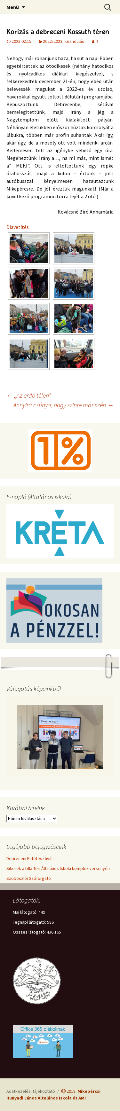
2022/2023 (52, 41)
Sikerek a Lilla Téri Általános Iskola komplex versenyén (58, 868)
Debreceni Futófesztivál (29, 858)
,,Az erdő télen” (28, 395)
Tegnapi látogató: (30, 922)
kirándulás (74, 41)
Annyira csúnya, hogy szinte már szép (63, 405)
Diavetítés (17, 227)
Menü (12, 7)
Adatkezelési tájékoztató (30, 1091)
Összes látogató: (30, 932)
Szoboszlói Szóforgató (28, 878)
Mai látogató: (25, 912)
